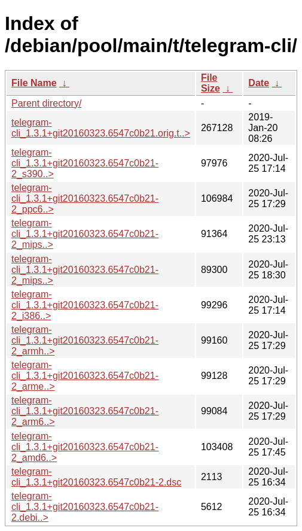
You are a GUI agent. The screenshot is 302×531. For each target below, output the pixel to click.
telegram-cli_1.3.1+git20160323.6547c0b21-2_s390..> (84, 163)
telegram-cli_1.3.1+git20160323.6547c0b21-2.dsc (96, 476)
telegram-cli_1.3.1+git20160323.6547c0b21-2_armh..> (84, 340)
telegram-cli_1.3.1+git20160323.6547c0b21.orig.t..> (100, 127)
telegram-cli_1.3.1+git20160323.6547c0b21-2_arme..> (84, 376)
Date (258, 83)
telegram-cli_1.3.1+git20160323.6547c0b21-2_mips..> (84, 234)
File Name (34, 83)
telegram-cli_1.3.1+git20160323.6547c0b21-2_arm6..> (84, 411)
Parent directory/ (46, 103)
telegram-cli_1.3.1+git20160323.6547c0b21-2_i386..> (84, 305)
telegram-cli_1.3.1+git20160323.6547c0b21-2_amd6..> (84, 447)
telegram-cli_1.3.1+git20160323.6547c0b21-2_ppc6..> (84, 198)
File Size (210, 82)
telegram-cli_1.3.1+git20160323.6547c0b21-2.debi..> (84, 507)
